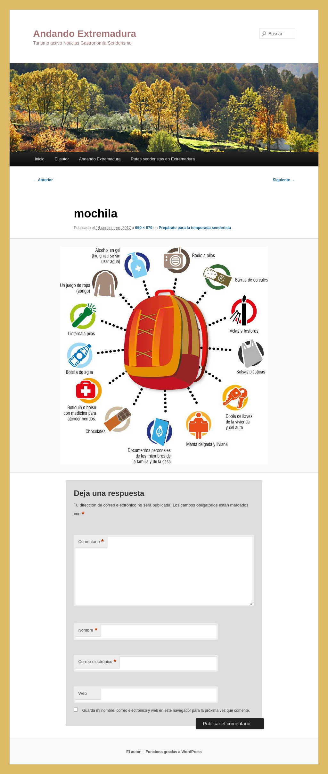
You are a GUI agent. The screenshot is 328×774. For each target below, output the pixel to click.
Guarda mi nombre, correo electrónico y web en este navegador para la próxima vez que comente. (166, 710)
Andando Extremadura (84, 33)
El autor (61, 159)
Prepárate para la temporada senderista (195, 227)
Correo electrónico (97, 662)
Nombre (87, 630)
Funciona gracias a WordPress (173, 752)
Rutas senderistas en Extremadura (163, 159)
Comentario (91, 542)
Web (82, 693)
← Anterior (43, 180)
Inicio (39, 159)
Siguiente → (284, 180)
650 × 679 (143, 227)
